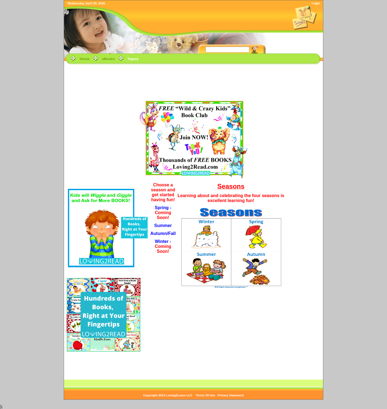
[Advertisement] (194, 78)
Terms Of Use (205, 395)
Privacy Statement (231, 395)
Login (316, 3)
